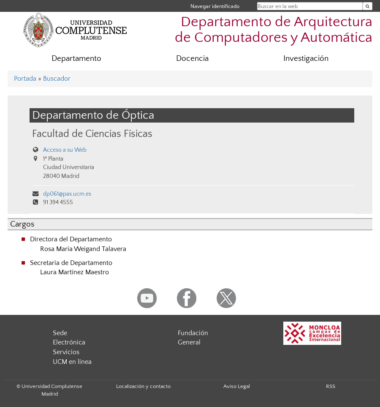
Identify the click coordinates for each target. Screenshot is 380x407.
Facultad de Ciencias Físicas (92, 133)
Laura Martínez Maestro (74, 272)
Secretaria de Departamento (71, 263)
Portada (25, 78)
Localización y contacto (143, 386)
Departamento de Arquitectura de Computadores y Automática (273, 30)
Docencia (192, 58)
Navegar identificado (214, 6)
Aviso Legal (236, 386)
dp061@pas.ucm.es (67, 194)
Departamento (76, 58)
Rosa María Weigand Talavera (83, 249)
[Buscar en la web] (367, 6)
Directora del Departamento (71, 239)
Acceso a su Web (65, 150)
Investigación (305, 58)
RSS (330, 386)
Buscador (57, 78)
